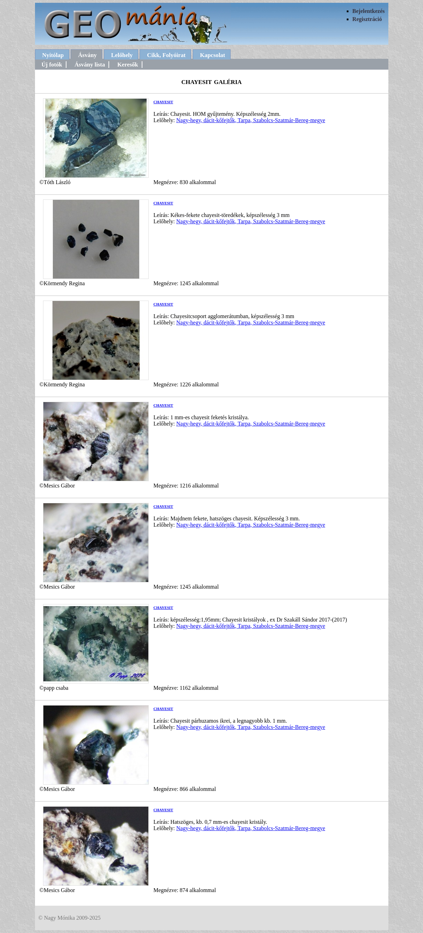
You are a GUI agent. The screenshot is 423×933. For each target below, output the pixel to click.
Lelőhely (122, 55)
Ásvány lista (90, 64)
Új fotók (52, 64)
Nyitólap (53, 55)
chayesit (163, 101)
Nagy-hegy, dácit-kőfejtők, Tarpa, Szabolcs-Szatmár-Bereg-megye (250, 120)
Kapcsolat (212, 55)
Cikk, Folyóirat (166, 55)
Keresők (127, 64)
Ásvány (87, 55)
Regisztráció (367, 19)
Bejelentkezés (368, 11)
